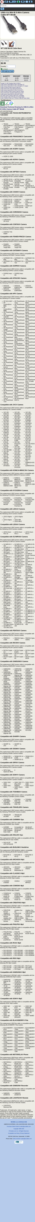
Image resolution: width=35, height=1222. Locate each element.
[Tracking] (23, 1)
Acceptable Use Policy (13, 1133)
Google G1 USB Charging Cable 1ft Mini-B (10, 83)
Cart (12, 2)
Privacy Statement (24, 1133)
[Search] (17, 5)
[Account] (31, 1)
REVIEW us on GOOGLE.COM (19, 1122)
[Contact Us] (26, 1)
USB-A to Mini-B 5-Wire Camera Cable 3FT (11, 87)
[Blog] (6, 1)
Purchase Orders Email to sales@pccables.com (19, 1126)
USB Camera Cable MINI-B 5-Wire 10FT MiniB (11, 94)
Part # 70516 (5, 61)
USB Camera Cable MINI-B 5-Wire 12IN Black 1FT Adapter (14, 86)
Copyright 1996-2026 (19, 1128)
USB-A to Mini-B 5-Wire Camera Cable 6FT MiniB (12, 91)
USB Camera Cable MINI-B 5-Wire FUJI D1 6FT (12, 90)
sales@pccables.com (26, 1138)
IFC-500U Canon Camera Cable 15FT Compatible (12, 95)
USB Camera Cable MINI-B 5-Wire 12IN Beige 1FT (12, 84)
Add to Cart (7, 71)
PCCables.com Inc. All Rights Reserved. (19, 1131)
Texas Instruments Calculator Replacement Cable (12, 92)
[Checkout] (18, 1)
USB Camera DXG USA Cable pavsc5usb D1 (11, 88)
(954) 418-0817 (17, 1138)
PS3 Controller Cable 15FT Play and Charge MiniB (12, 96)
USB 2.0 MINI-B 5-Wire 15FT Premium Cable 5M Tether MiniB (15, 98)
